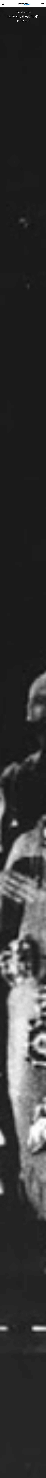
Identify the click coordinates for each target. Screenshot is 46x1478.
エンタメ (24, 12)
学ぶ (29, 12)
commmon (23, 3)
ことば (17, 12)
